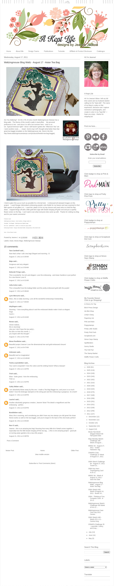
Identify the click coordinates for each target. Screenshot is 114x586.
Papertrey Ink (89, 318)
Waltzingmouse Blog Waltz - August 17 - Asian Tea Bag (95, 484)
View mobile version (42, 454)
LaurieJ (12, 399)
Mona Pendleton (15, 341)
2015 (89, 401)
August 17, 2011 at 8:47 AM (19, 347)
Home (8, 51)
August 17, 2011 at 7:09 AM (19, 302)
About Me (20, 51)
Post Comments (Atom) (47, 463)
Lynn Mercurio (14, 296)
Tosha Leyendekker (16, 363)
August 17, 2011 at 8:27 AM (19, 337)
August (91, 429)
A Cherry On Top (90, 304)
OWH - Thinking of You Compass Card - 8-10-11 (96, 498)
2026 (89, 367)
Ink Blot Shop (89, 311)
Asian (11, 241)
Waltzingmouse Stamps (32, 241)
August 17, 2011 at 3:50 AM (19, 267)
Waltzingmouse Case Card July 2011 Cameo (95, 512)
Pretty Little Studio (90, 329)
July (90, 532)
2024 (89, 373)
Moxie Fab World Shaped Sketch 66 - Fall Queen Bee (96, 434)
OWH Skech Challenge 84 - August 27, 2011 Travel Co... (96, 463)
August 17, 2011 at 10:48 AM (19, 358)
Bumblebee (13, 412)
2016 (89, 398)
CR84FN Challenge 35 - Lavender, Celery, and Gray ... (96, 526)
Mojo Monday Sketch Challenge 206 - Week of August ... (95, 441)
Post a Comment (13, 441)
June (91, 535)
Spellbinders (88, 343)
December (92, 417)
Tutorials (61, 51)
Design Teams (33, 51)
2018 (89, 392)
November (92, 420)
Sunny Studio (89, 346)
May (90, 538)
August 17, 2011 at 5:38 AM (19, 291)
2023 (89, 376)
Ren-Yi (11, 425)
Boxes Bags (18, 241)
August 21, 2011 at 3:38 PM (19, 436)
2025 (89, 370)
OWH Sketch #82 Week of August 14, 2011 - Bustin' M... (96, 491)
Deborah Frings (15, 272)
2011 (89, 414)
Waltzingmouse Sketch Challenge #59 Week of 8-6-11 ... (96, 505)
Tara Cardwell (14, 251)
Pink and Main (89, 322)
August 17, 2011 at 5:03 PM (19, 408)
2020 (89, 386)
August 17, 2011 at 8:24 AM (19, 317)
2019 (89, 389)
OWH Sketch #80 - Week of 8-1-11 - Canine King (95, 519)
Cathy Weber (14, 386)
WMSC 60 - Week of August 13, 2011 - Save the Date (95, 477)
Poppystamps (89, 325)
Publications (48, 51)
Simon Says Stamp (91, 339)
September (93, 426)
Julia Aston (13, 285)
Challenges (101, 51)
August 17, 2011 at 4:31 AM (19, 280)
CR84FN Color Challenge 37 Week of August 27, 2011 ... (96, 455)
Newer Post (10, 450)
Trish (11, 374)
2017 (89, 395)
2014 (89, 404)
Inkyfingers (13, 306)
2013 (89, 408)
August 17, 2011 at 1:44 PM (19, 369)
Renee (11, 322)
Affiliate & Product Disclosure (81, 51)
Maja (11, 261)
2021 (89, 383)
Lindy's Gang (89, 315)
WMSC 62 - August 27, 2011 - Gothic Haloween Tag (96, 448)
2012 (89, 411)
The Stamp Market (90, 353)
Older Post (75, 450)
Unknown (12, 352)
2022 (89, 379)
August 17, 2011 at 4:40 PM (19, 395)
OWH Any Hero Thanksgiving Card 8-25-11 (95, 470)
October (92, 423)
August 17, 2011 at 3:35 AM (19, 257)
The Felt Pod (88, 350)
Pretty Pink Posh (90, 332)
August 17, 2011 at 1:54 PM (19, 382)
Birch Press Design (91, 308)
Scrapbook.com (89, 336)
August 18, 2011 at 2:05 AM (19, 421)
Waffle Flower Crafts (91, 357)
